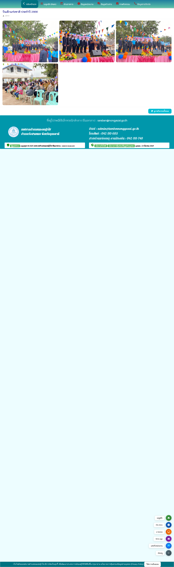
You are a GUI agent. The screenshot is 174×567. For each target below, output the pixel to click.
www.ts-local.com (68, 146)
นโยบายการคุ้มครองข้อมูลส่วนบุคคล (121, 146)
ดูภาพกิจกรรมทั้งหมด (160, 111)
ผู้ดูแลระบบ (15, 146)
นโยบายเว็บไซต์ (100, 146)
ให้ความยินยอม (152, 564)
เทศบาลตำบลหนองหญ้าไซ (43, 146)
